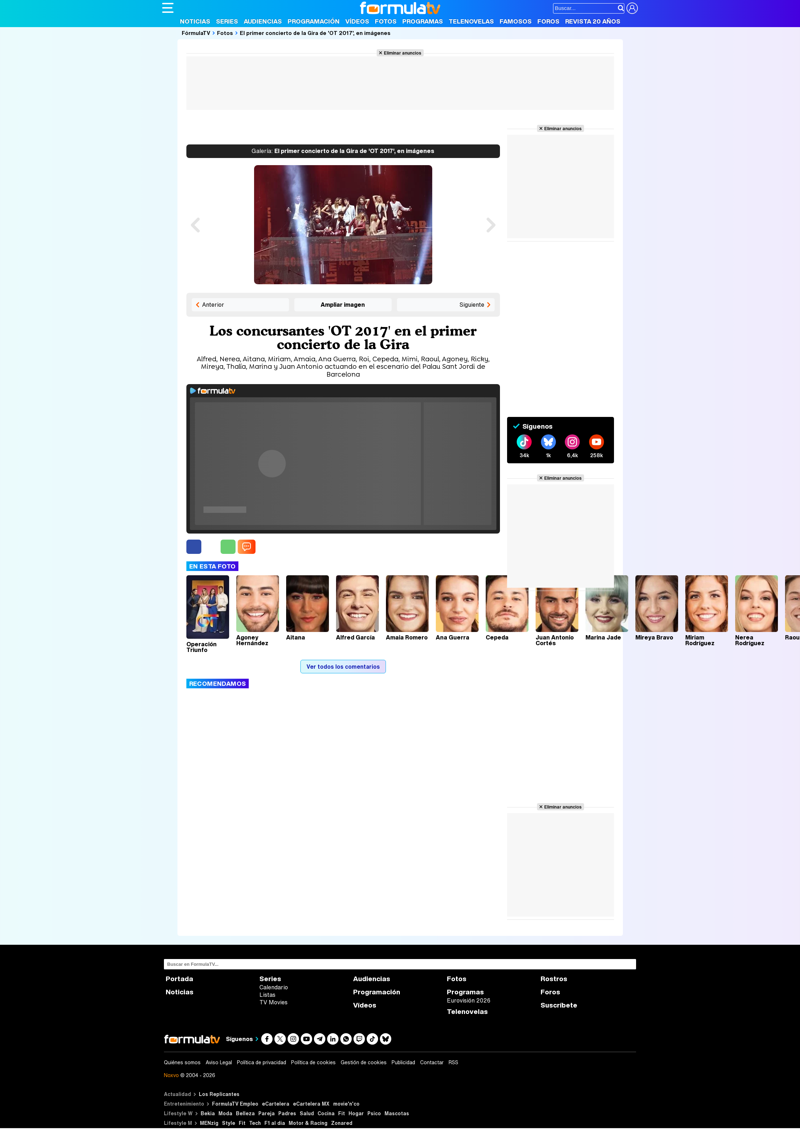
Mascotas (396, 1113)
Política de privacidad (261, 1062)
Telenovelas (471, 21)
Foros (548, 21)
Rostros (554, 979)
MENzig (209, 1123)
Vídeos (357, 21)
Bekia (208, 1113)
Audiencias (263, 21)
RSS (453, 1062)
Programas (422, 21)
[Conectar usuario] (632, 8)
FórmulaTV (196, 33)
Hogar (356, 1113)
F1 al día (274, 1123)
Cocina (326, 1113)
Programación (314, 21)
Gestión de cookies (364, 1062)
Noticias (195, 21)
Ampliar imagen (343, 304)
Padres (287, 1113)
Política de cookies (313, 1062)
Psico (374, 1113)
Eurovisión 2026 (468, 1000)
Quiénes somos (182, 1062)
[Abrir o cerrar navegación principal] (168, 8)
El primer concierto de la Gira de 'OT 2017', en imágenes (315, 33)
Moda (225, 1113)
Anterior (213, 304)
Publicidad (403, 1062)
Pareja (266, 1113)
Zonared (341, 1123)
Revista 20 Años (592, 21)
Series (227, 21)
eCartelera (275, 1103)
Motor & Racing (308, 1123)
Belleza (245, 1113)
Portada (179, 979)
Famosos (516, 21)
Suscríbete (559, 1005)
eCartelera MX (311, 1103)
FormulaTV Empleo (235, 1103)
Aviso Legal (219, 1062)
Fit (341, 1113)
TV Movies (273, 1002)
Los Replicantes (219, 1094)
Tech (255, 1123)
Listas (267, 994)
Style (228, 1123)
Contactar (432, 1062)
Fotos (386, 21)
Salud (307, 1113)
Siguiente (471, 304)
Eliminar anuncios (402, 53)
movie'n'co (346, 1103)
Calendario (273, 987)
